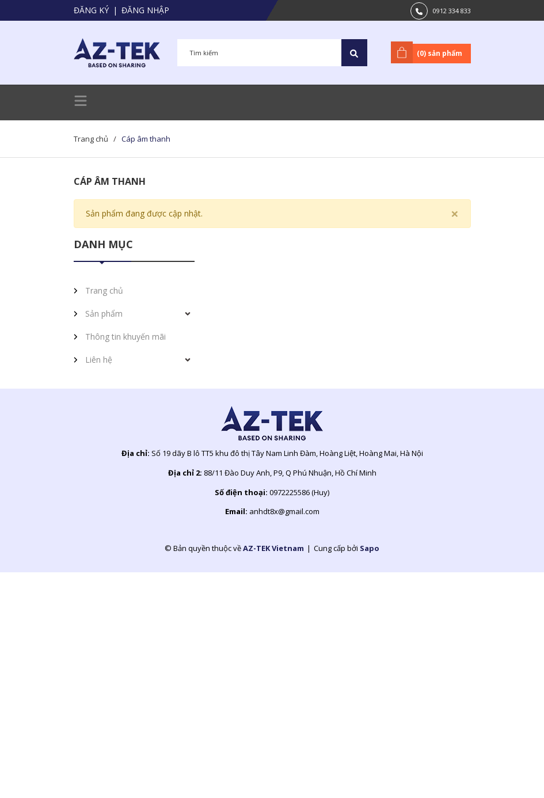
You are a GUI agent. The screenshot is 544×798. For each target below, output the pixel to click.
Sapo (369, 548)
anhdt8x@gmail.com (284, 511)
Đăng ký (91, 10)
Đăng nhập (145, 10)
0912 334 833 (452, 10)
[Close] (454, 213)
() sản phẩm (428, 52)
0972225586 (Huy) (299, 492)
